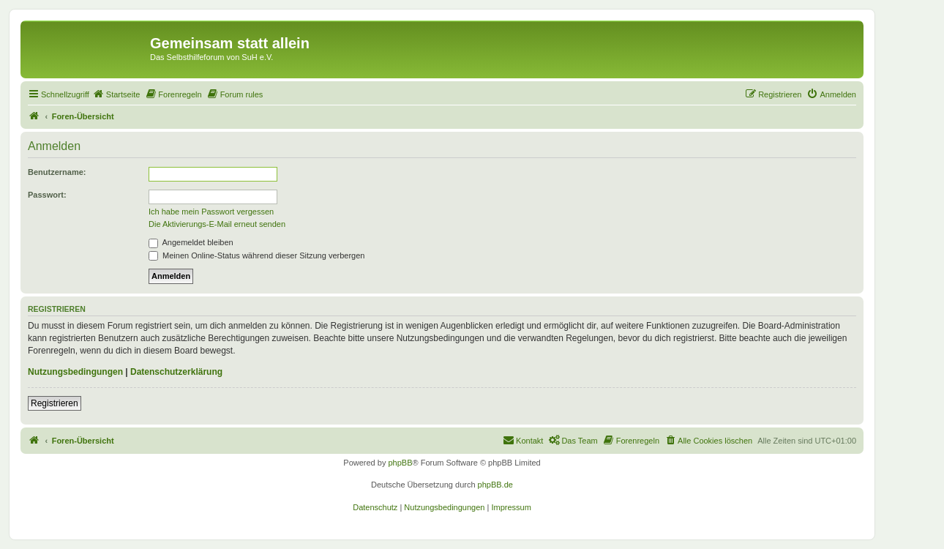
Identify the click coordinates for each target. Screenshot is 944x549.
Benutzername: (57, 172)
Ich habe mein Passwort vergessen (211, 211)
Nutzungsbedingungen (75, 372)
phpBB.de (495, 484)
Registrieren (54, 403)
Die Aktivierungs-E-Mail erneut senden (217, 224)
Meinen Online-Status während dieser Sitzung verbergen (256, 255)
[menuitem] (116, 94)
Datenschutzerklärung (176, 372)
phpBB (400, 462)
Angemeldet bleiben (191, 242)
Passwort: (47, 194)
